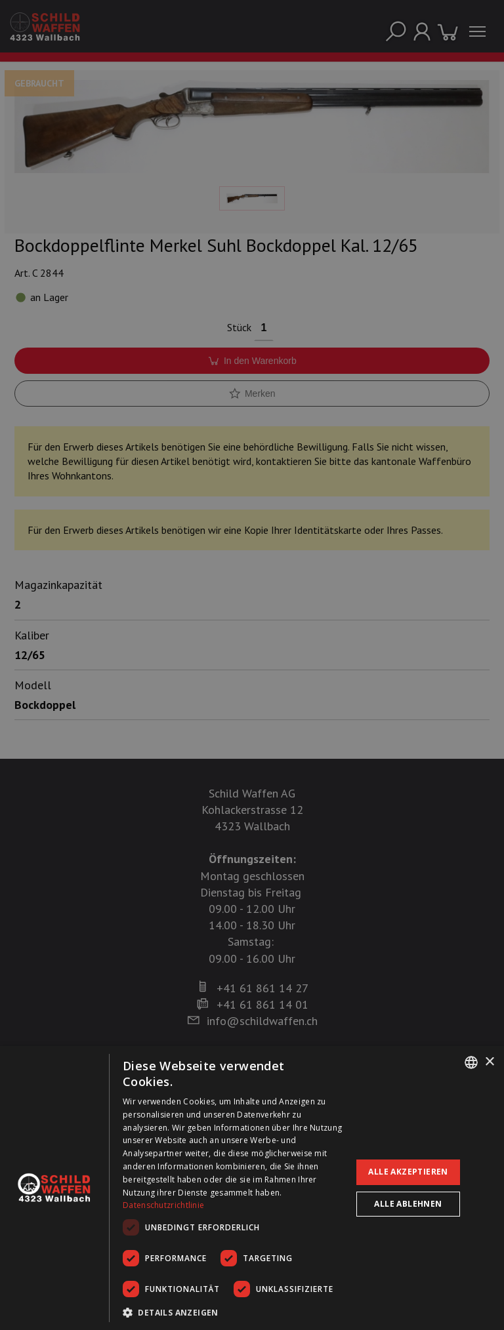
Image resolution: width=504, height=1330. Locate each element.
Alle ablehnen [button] (408, 1203)
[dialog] (252, 1188)
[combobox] (471, 1062)
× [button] (489, 1062)
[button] (234, 1312)
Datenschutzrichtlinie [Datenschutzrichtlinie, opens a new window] (163, 1205)
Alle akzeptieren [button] (408, 1171)
